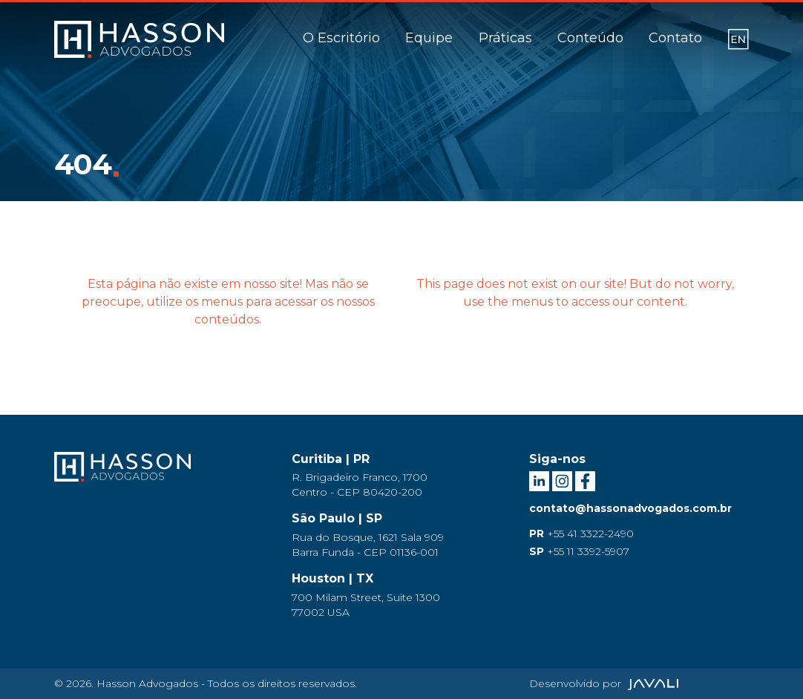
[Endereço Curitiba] (401, 476)
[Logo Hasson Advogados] (122, 476)
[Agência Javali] (651, 683)
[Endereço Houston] (401, 595)
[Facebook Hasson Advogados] (585, 479)
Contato (675, 38)
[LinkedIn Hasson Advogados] (540, 479)
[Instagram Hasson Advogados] (563, 479)
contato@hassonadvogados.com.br (630, 508)
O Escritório (341, 38)
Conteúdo (590, 38)
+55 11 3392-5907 (579, 551)
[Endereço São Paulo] (401, 535)
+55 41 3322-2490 (581, 533)
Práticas (505, 38)
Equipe (429, 38)
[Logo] (139, 39)
